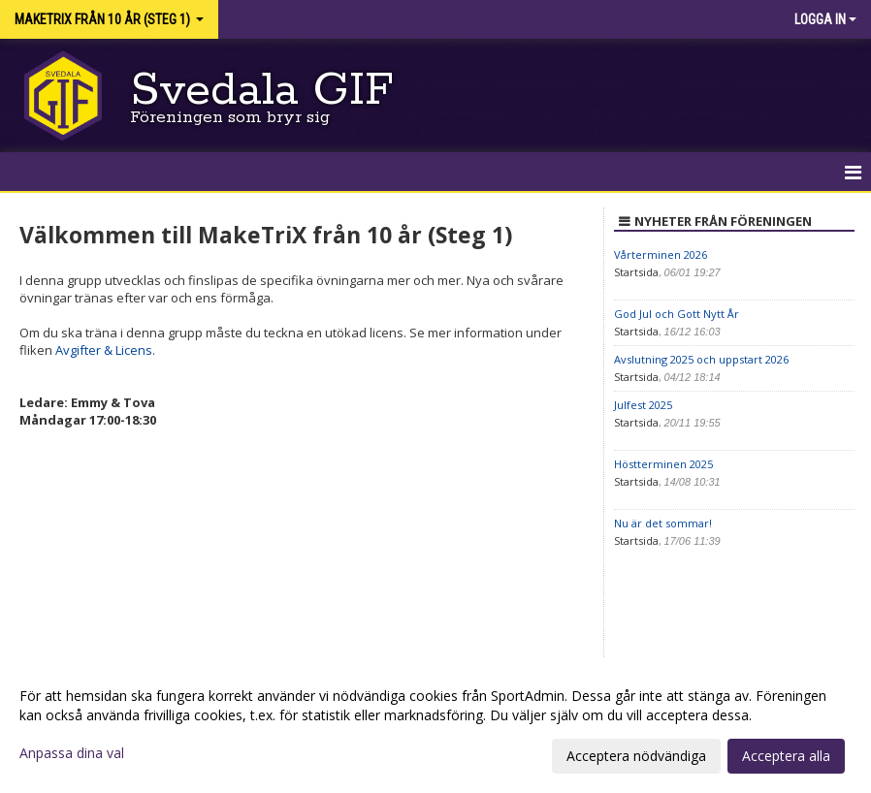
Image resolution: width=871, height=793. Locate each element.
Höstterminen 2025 (663, 464)
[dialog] (435, 725)
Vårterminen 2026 (660, 254)
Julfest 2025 (643, 404)
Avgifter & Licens (103, 350)
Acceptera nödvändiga (636, 755)
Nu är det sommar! (663, 523)
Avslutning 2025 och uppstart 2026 (701, 359)
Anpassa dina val (71, 753)
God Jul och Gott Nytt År (676, 313)
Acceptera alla (786, 755)
